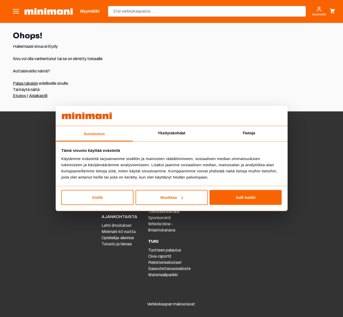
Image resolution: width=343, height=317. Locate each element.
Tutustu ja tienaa (117, 244)
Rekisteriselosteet (165, 262)
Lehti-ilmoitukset (117, 225)
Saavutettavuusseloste (169, 268)
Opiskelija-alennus (118, 238)
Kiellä (97, 197)
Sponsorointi (159, 218)
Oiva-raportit (159, 256)
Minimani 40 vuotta (119, 231)
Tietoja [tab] (248, 132)
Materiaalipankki (163, 275)
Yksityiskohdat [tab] (171, 132)
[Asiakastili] (319, 11)
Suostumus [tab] (94, 133)
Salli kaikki (246, 197)
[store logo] (48, 11)
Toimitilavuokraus (164, 211)
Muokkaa (171, 197)
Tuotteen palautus (165, 250)
